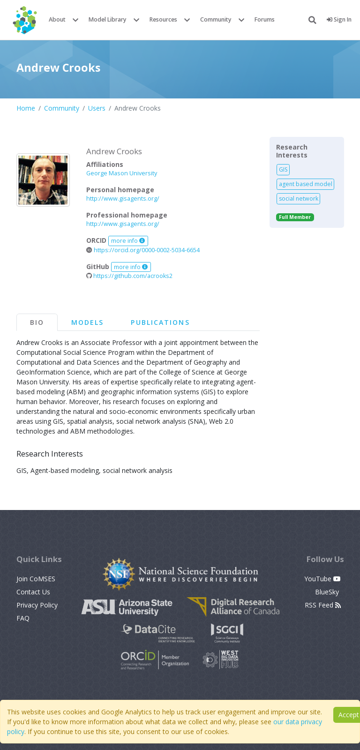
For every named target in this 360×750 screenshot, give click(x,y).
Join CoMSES (35, 578)
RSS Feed (323, 604)
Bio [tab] (37, 322)
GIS (283, 169)
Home (25, 108)
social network (298, 198)
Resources (163, 19)
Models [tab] (87, 322)
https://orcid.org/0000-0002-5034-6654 (143, 250)
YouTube (322, 578)
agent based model (305, 184)
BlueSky (328, 591)
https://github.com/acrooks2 (129, 276)
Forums (265, 19)
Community (216, 19)
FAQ (23, 618)
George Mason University (121, 173)
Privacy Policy (37, 604)
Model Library (108, 19)
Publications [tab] (160, 322)
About (57, 19)
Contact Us (33, 591)
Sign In (339, 19)
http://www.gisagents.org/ (122, 198)
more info (128, 241)
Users (96, 108)
